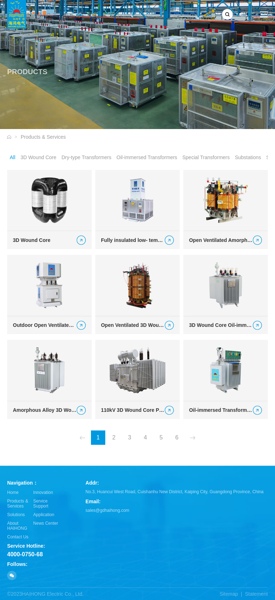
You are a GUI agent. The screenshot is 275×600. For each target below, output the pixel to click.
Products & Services (43, 137)
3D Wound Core (38, 157)
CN (243, 14)
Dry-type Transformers (86, 157)
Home (13, 492)
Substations (248, 157)
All (12, 157)
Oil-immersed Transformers (146, 157)
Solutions (16, 514)
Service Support (40, 504)
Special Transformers (206, 157)
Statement (256, 594)
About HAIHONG (17, 526)
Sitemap (228, 594)
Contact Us (17, 536)
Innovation (43, 492)
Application (43, 514)
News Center (45, 523)
